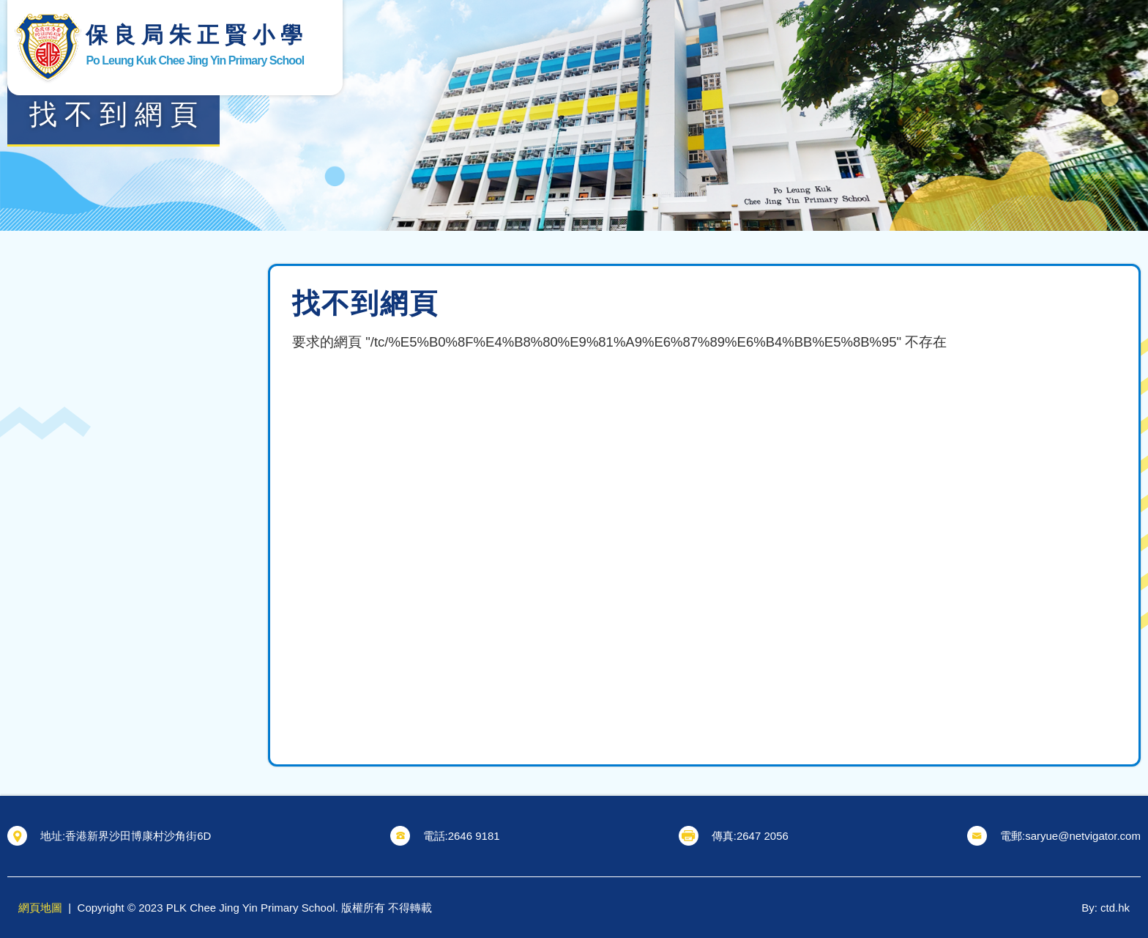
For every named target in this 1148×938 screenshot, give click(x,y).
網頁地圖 (40, 907)
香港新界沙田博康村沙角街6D (138, 836)
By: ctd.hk (1105, 907)
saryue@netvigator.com (1083, 836)
